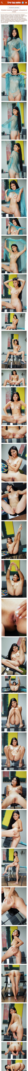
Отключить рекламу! (14, 7)
